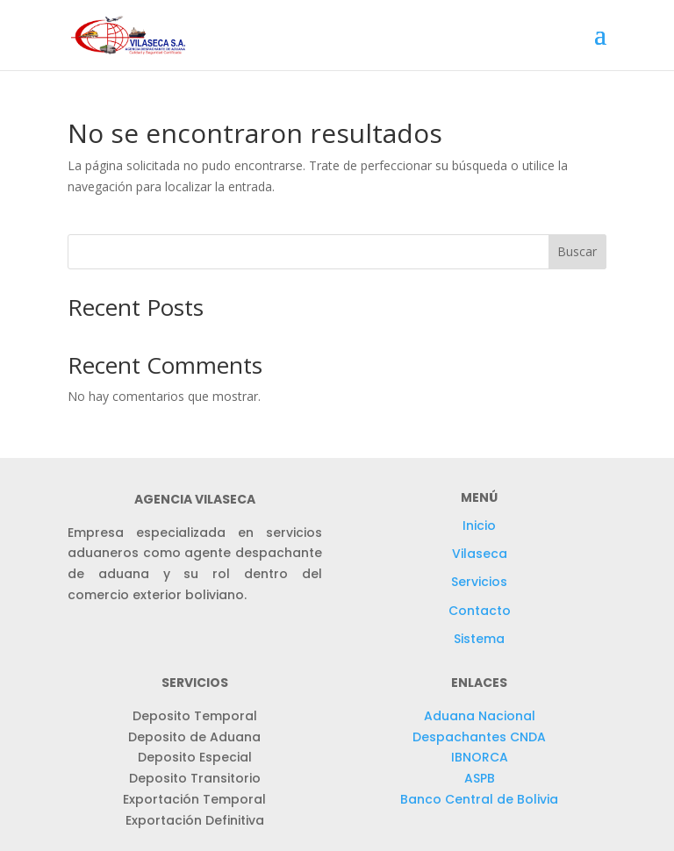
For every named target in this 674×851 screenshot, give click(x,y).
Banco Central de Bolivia (479, 799)
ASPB (479, 778)
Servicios (479, 581)
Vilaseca (479, 553)
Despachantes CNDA (479, 737)
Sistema (479, 638)
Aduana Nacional (479, 716)
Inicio (479, 525)
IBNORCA (479, 757)
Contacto (479, 610)
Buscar (577, 251)
